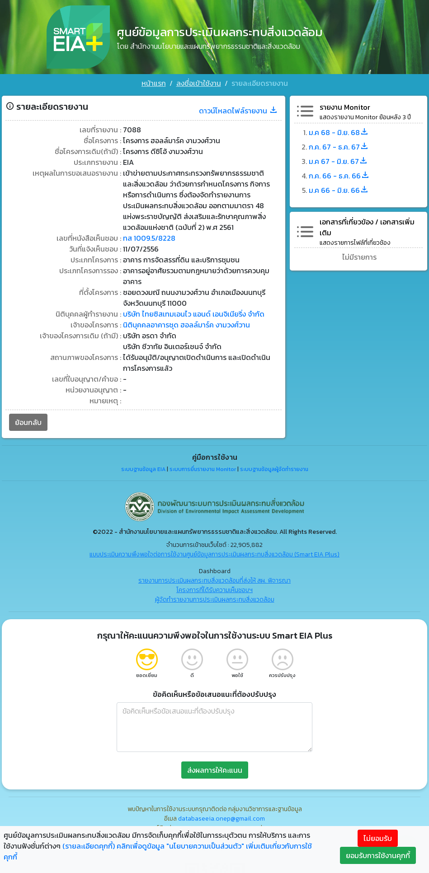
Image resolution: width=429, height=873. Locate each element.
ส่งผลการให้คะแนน (214, 770)
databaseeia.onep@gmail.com (221, 818)
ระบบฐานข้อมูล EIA (143, 469)
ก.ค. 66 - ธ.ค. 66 (339, 175)
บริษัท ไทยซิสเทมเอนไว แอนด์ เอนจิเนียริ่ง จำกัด (193, 313)
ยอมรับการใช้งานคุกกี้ (378, 855)
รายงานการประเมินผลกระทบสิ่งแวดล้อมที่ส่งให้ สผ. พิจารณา (214, 580)
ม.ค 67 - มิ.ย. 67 (338, 161)
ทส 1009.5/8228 (149, 238)
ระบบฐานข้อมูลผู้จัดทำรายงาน (274, 469)
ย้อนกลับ (28, 422)
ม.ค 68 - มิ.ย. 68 (339, 132)
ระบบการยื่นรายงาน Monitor (203, 469)
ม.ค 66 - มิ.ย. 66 (339, 190)
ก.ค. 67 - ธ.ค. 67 (339, 146)
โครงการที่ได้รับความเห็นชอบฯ (214, 590)
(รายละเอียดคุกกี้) (88, 845)
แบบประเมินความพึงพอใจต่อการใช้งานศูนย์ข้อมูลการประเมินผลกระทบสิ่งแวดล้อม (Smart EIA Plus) (214, 554)
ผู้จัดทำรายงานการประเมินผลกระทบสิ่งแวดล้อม (214, 599)
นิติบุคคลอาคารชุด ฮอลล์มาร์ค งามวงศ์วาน (186, 324)
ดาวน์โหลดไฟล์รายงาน (238, 110)
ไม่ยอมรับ (377, 838)
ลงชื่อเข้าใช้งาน (198, 83)
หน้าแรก (153, 83)
